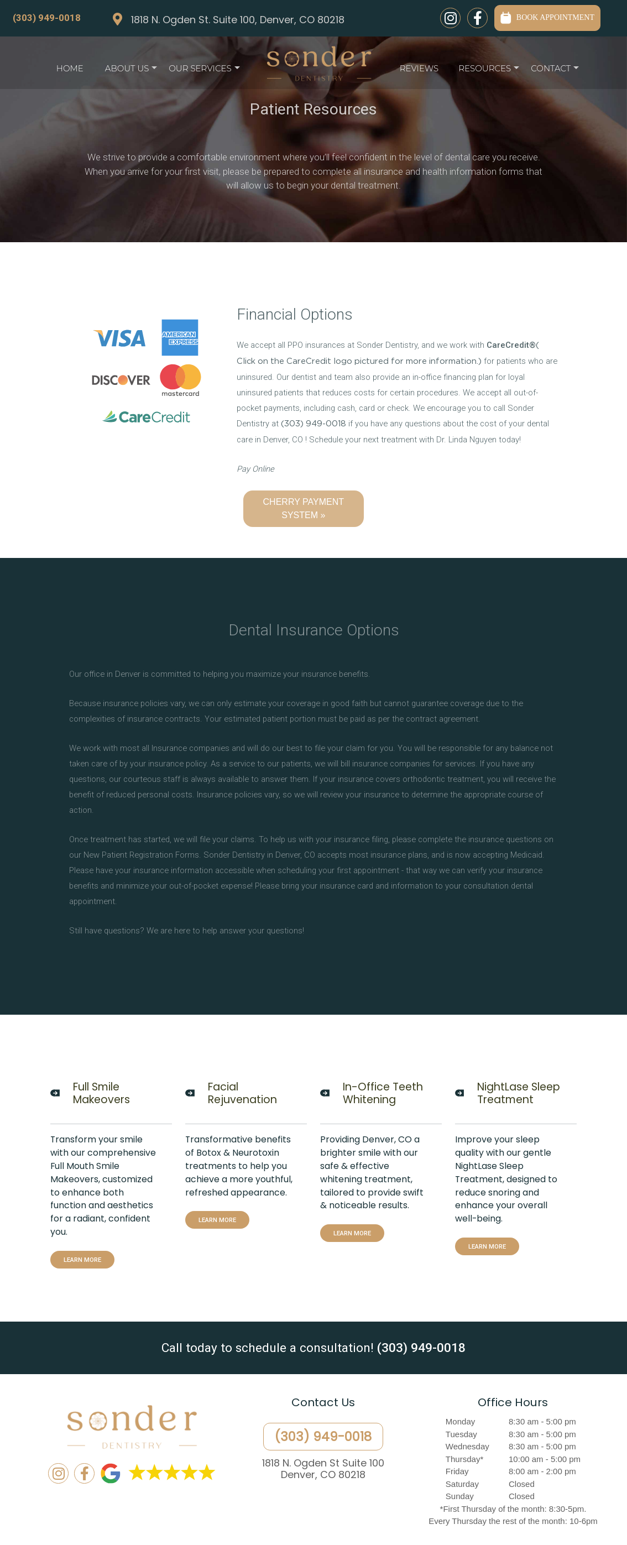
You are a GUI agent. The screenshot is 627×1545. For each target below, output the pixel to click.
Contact (555, 71)
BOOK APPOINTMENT (547, 17)
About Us (131, 71)
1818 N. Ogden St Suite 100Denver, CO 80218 (323, 1469)
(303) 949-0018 (47, 17)
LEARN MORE (82, 1260)
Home (69, 68)
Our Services (204, 71)
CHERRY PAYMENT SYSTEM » (303, 508)
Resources (488, 71)
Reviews (419, 68)
